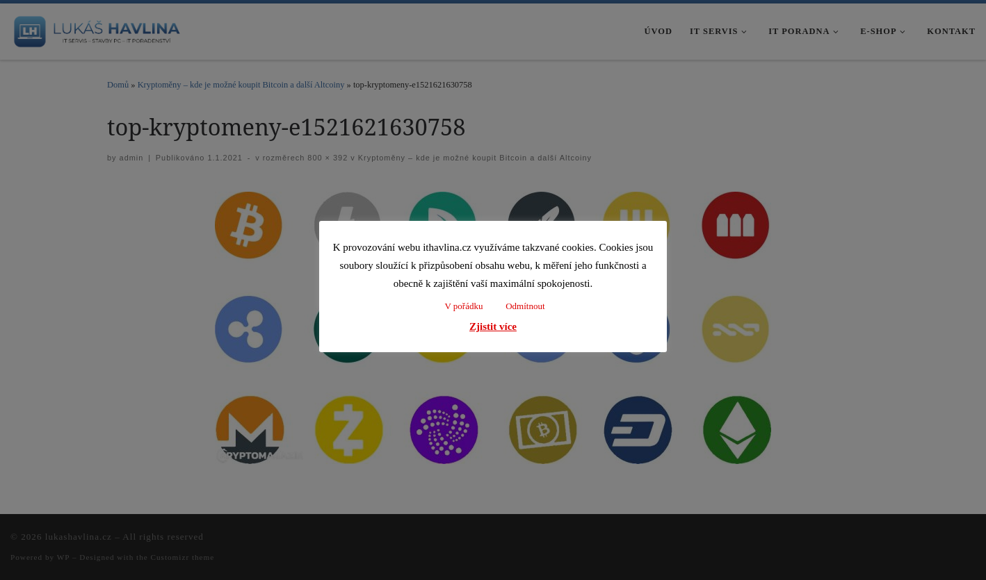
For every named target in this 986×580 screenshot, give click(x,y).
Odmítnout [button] (525, 306)
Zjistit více (493, 326)
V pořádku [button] (463, 306)
